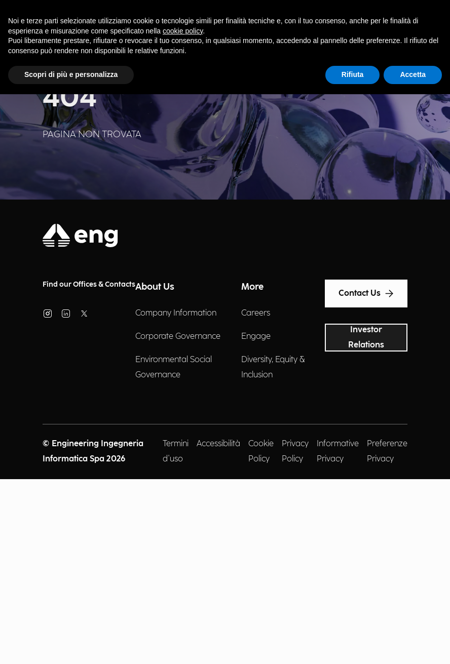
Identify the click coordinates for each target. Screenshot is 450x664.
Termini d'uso (176, 451)
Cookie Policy (261, 451)
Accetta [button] (413, 74)
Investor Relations (366, 337)
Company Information (175, 313)
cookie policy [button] (183, 31)
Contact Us (366, 294)
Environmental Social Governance (173, 367)
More (252, 287)
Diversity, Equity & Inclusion (273, 367)
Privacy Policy (295, 451)
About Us (154, 287)
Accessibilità (218, 444)
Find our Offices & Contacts (89, 284)
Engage (256, 336)
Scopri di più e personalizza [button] (71, 74)
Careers (255, 313)
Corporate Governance (177, 336)
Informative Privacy (338, 451)
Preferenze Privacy (387, 451)
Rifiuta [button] (353, 74)
